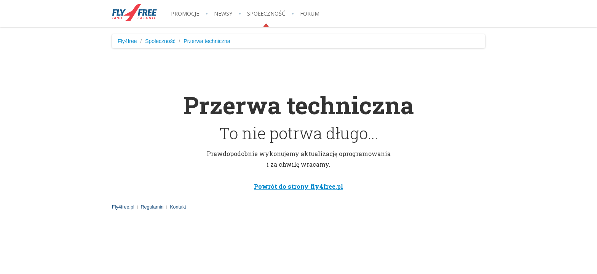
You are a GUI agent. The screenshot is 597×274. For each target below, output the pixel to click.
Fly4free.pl (135, 12)
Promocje (185, 13)
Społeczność (266, 13)
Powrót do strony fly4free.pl (298, 186)
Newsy (223, 13)
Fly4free (127, 41)
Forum (309, 13)
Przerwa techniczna (207, 41)
